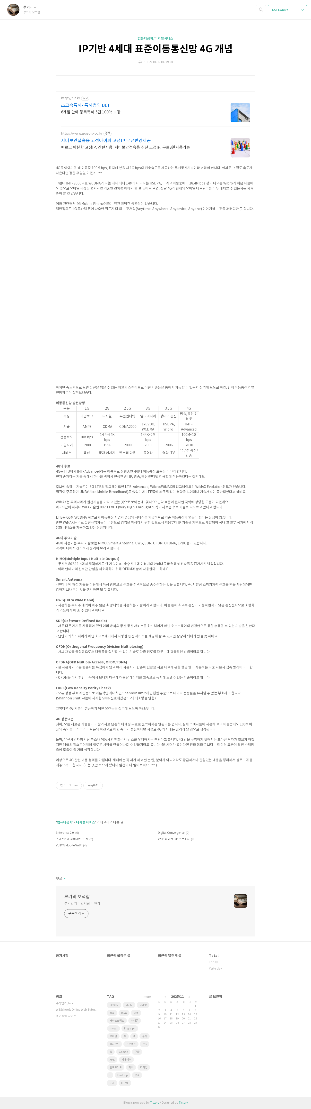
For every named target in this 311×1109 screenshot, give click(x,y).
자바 (131, 1067)
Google (123, 1052)
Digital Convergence (171, 832)
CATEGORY (288, 10)
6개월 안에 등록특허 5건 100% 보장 (91, 112)
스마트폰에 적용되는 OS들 (72, 839)
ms (145, 1044)
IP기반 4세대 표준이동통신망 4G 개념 (155, 49)
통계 (144, 1036)
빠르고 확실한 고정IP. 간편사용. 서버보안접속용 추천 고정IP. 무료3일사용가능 (125, 147)
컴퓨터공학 (65, 822)
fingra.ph (130, 1028)
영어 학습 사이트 (66, 1016)
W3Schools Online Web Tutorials (76, 1009)
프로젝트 (131, 1044)
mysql (113, 1028)
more (147, 997)
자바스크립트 (117, 1020)
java (124, 1013)
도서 (112, 1083)
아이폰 (134, 1020)
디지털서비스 (85, 822)
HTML (125, 1083)
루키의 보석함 (77, 896)
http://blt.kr (70, 98)
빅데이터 (126, 1059)
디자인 (143, 1067)
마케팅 (143, 1005)
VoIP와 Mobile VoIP (69, 845)
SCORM (114, 1005)
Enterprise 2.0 (65, 832)
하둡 (112, 1013)
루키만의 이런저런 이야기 (82, 904)
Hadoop (122, 1075)
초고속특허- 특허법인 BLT (85, 105)
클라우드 (114, 1044)
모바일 (113, 1036)
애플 (136, 1013)
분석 (137, 1075)
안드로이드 (116, 1067)
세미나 (129, 1005)
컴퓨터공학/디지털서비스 (155, 39)
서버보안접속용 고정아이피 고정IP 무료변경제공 (106, 140)
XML (112, 1059)
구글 (137, 1052)
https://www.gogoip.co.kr (82, 134)
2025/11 (177, 997)
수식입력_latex (65, 1003)
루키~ (29, 7)
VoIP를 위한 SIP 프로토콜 (174, 839)
